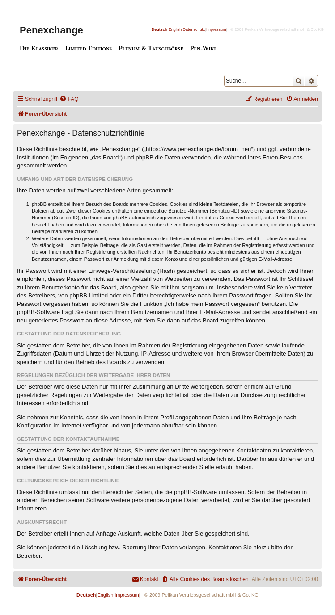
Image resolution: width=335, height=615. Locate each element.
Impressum (216, 29)
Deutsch (160, 29)
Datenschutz (194, 29)
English (175, 29)
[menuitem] (68, 99)
